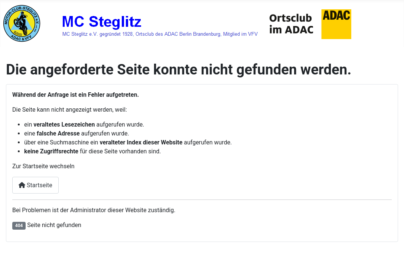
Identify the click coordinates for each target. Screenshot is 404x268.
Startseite (35, 185)
